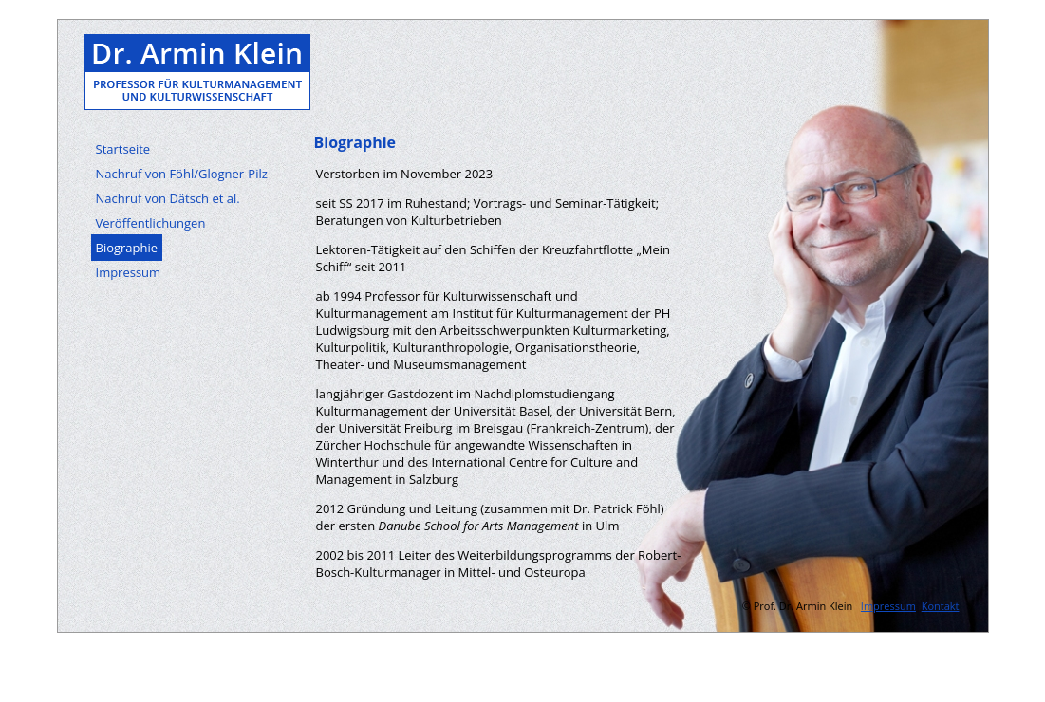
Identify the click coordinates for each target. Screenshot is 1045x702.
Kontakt (941, 606)
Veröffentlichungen (151, 222)
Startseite (123, 148)
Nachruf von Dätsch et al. (168, 198)
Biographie (127, 247)
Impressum (128, 272)
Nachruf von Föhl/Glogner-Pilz (182, 173)
